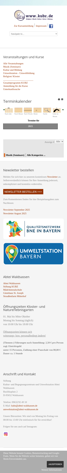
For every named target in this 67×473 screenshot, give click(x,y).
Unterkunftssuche (11, 89)
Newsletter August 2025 (14, 213)
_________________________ (18, 79)
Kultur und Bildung (12, 70)
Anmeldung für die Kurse (15, 86)
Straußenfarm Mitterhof (14, 296)
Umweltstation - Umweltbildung (18, 73)
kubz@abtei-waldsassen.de (24, 405)
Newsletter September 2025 (16, 209)
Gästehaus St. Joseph (13, 293)
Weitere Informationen (51, 470)
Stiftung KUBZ (10, 286)
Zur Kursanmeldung (23, 26)
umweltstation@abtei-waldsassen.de (20, 409)
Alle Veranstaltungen (13, 63)
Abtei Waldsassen (11, 283)
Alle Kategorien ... (36, 155)
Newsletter (52, 177)
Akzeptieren (55, 464)
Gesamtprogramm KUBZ (15, 82)
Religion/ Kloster (11, 76)
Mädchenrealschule (12, 289)
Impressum (41, 26)
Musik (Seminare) (12, 66)
